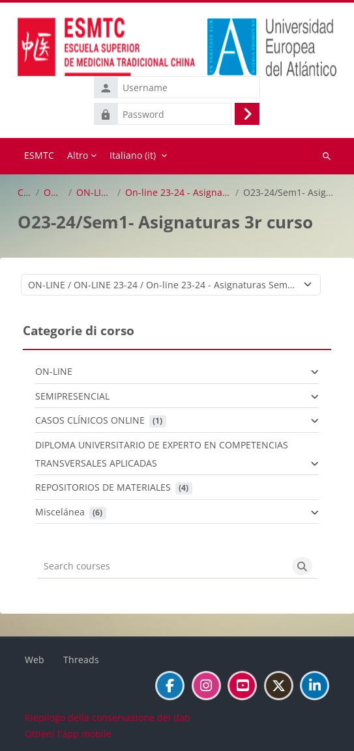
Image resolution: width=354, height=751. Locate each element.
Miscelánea (60, 512)
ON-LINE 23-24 (94, 192)
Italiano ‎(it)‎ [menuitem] (133, 155)
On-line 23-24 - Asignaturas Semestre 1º (178, 192)
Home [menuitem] (39, 156)
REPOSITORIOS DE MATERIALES (103, 487)
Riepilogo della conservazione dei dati (107, 717)
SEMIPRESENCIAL (72, 396)
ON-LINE (54, 192)
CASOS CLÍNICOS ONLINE (90, 420)
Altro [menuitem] (77, 155)
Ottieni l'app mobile (68, 734)
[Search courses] (162, 566)
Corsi (24, 192)
